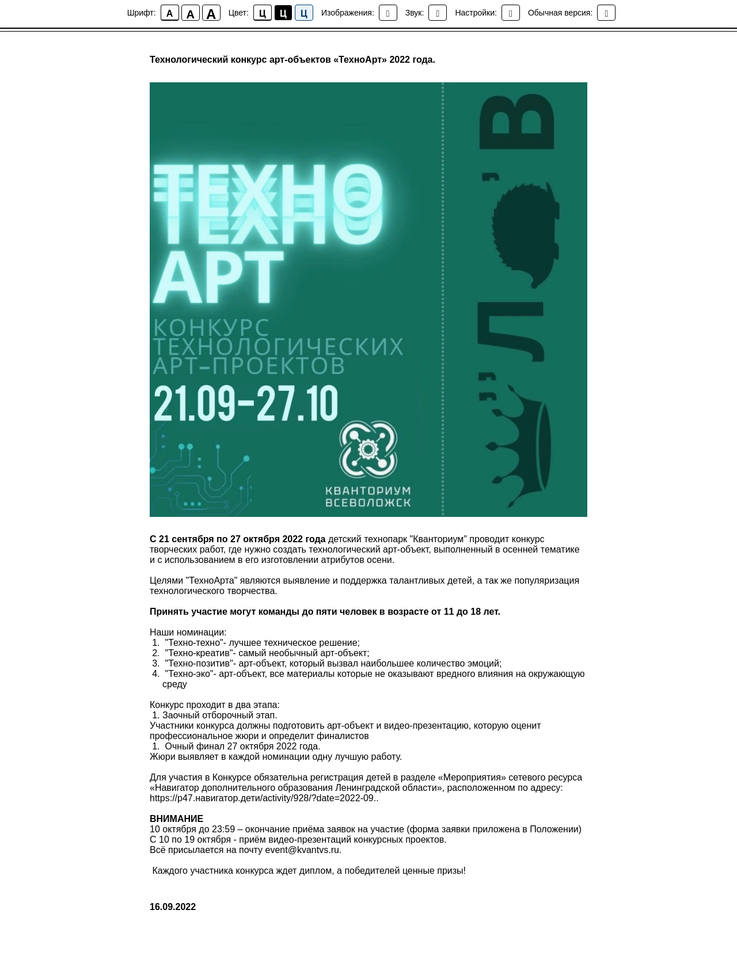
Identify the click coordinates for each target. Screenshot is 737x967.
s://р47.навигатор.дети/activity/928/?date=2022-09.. (272, 798)
